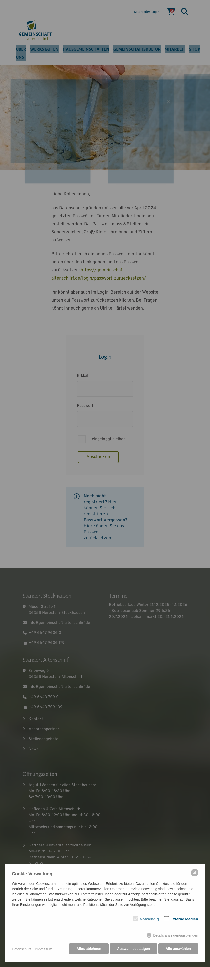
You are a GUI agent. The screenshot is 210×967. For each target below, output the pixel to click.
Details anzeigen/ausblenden (175, 937)
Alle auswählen (178, 950)
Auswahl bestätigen (132, 950)
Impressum (43, 950)
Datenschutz (21, 950)
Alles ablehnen (87, 950)
